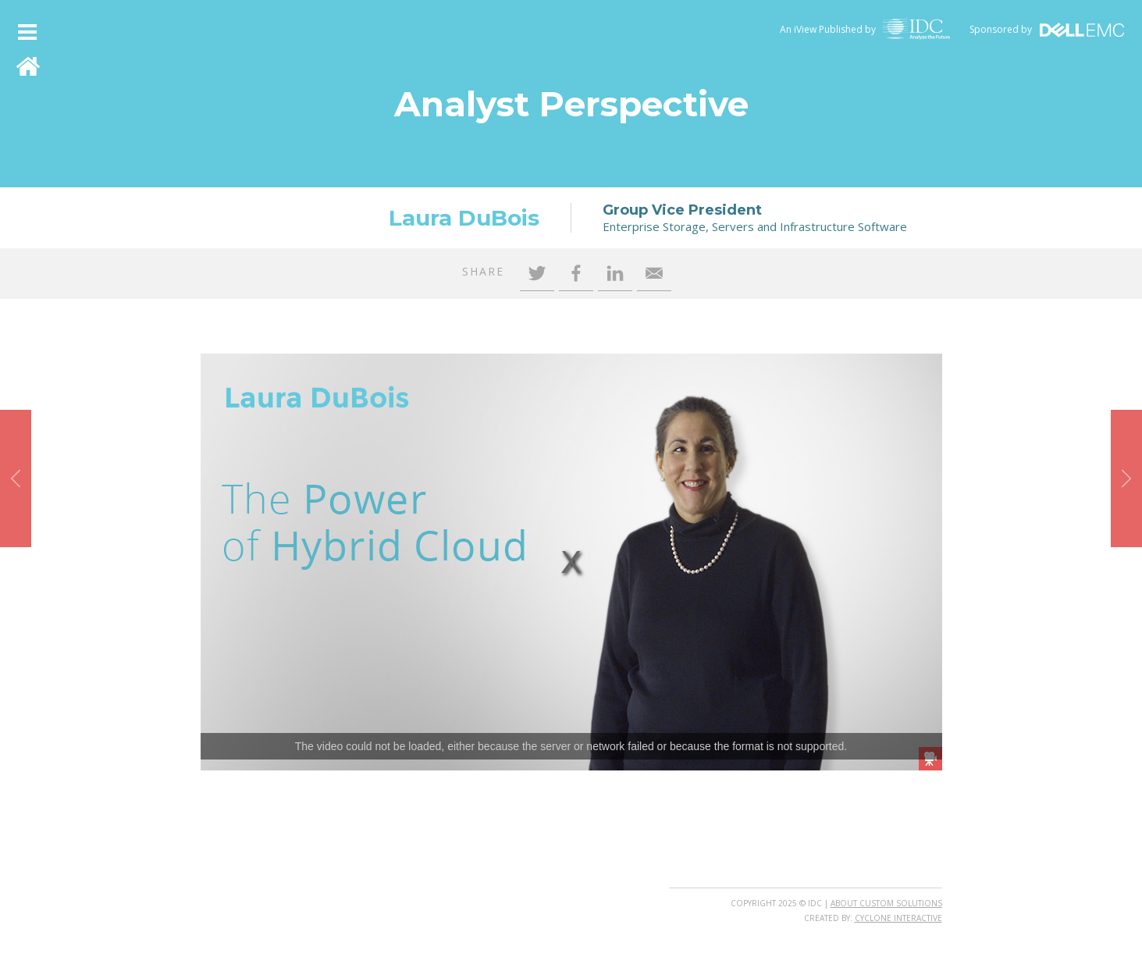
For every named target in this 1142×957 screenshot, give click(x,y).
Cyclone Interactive (898, 918)
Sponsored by (1000, 29)
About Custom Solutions (886, 903)
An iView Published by (828, 29)
